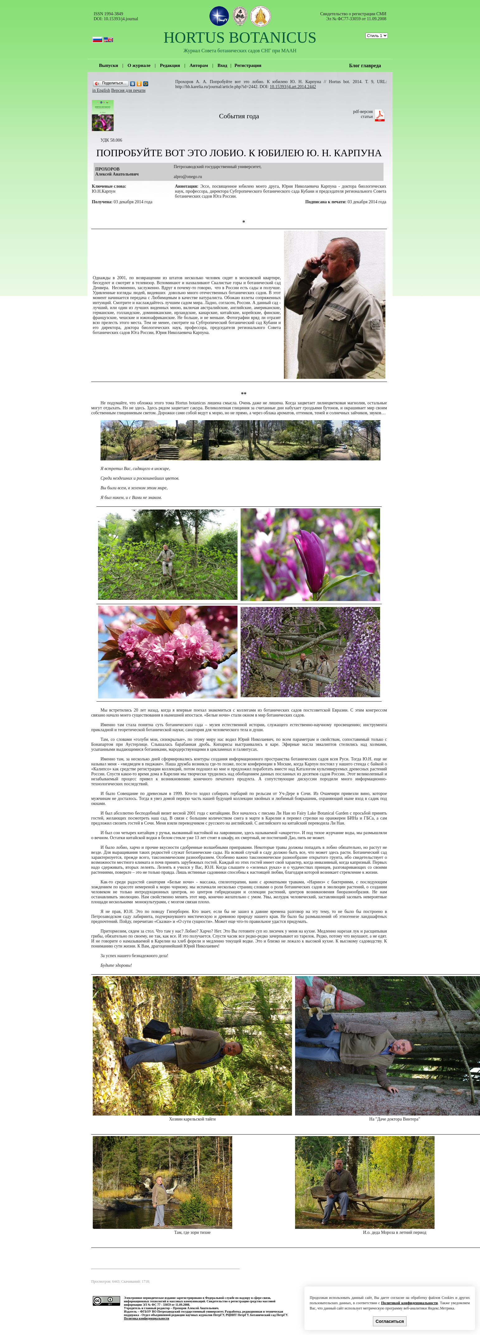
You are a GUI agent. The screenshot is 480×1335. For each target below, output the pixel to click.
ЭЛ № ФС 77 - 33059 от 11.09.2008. (166, 1304)
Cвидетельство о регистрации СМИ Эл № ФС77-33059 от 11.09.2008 (353, 16)
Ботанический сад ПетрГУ (268, 1315)
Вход (222, 65)
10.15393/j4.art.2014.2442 (293, 86)
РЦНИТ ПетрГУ (237, 1315)
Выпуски (108, 65)
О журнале (139, 65)
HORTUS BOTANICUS (240, 37)
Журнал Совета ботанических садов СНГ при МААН (240, 50)
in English (101, 90)
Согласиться (390, 1321)
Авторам (199, 65)
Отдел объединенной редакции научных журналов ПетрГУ (183, 1315)
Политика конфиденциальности (146, 1318)
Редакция (170, 65)
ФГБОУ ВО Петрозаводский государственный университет (182, 1311)
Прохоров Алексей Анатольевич (195, 1308)
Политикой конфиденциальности (409, 1303)
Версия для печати (128, 90)
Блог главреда (365, 65)
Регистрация (247, 65)
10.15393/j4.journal (121, 18)
